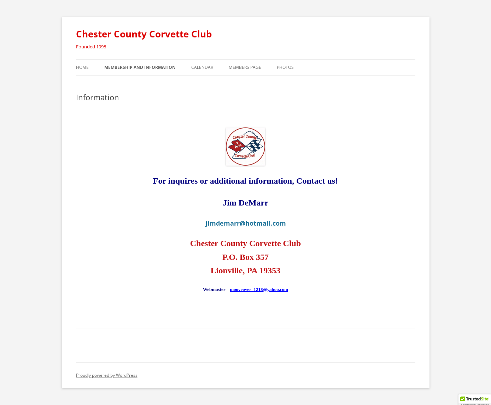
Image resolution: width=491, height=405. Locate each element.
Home (82, 67)
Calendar (202, 67)
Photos (285, 67)
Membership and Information (140, 67)
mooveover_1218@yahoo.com (259, 289)
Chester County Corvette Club (144, 34)
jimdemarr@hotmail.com (245, 223)
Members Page (245, 67)
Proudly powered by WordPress (107, 375)
